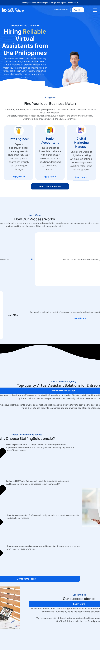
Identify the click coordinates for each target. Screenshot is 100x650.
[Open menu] (95, 10)
